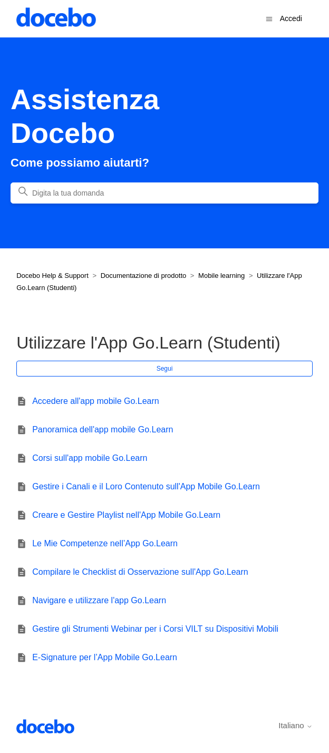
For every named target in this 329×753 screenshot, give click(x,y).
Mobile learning (221, 275)
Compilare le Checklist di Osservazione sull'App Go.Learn (140, 571)
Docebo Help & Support (52, 275)
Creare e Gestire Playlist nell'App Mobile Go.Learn (126, 514)
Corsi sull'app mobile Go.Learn (89, 457)
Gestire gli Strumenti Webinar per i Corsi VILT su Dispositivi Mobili (155, 628)
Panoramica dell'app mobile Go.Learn (102, 429)
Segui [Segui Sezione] (165, 368)
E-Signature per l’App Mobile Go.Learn (104, 657)
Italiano (295, 725)
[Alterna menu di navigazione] (269, 18)
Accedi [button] (291, 18)
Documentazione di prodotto (144, 275)
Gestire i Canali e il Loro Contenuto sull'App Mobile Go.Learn (146, 486)
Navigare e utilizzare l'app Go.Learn (99, 600)
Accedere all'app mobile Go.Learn (95, 401)
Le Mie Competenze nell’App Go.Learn (105, 543)
